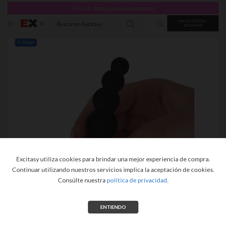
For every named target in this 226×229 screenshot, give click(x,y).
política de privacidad (137, 180)
